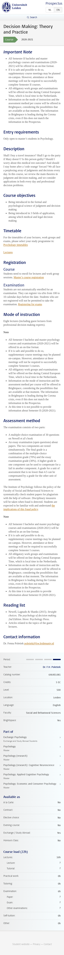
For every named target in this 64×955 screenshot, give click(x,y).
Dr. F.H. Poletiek (52, 667)
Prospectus (54, 3)
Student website (20, 944)
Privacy (36, 944)
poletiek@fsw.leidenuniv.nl (39, 643)
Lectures (8, 252)
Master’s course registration (29, 277)
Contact (48, 944)
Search (33, 17)
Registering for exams (30, 304)
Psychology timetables (15, 244)
